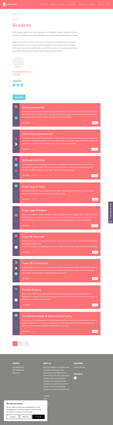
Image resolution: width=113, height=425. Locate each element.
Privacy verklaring (79, 367)
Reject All (25, 417)
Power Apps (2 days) (33, 186)
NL (99, 4)
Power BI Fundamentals (35, 263)
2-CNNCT (46, 396)
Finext (45, 399)
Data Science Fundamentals (37, 134)
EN (103, 4)
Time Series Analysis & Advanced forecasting (47, 316)
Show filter (19, 97)
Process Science (31, 289)
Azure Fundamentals (33, 107)
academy (20, 14)
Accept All (38, 417)
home (14, 14)
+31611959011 (17, 74)
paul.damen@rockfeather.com (22, 72)
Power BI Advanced (33, 237)
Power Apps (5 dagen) (34, 210)
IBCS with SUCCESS (33, 160)
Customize (12, 417)
